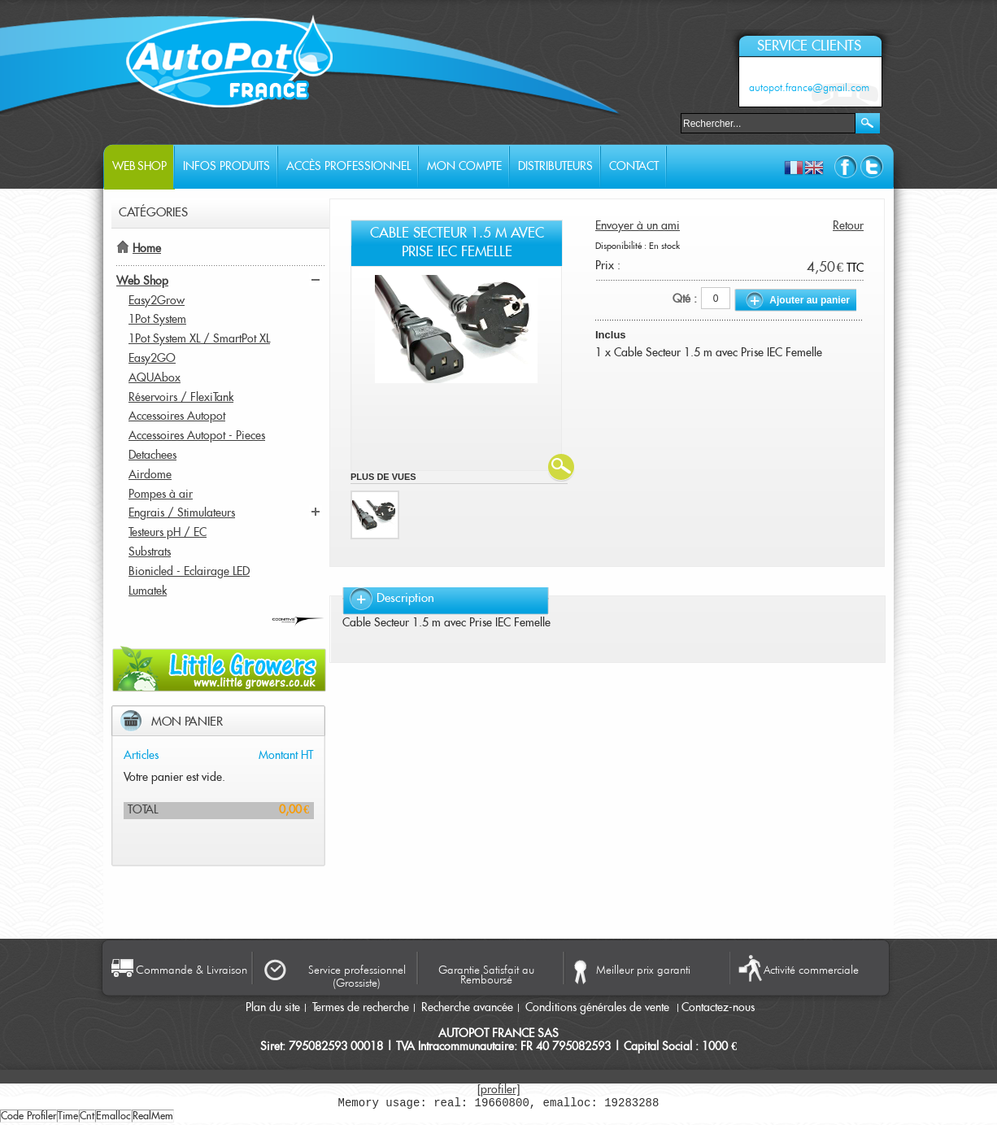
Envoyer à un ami (637, 226)
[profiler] (498, 1090)
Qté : (685, 299)
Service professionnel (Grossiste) (357, 976)
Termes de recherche (360, 1007)
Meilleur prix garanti (643, 969)
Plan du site (273, 1007)
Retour (848, 226)
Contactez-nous (718, 1007)
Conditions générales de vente (599, 1007)
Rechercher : (671, 121)
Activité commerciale (811, 969)
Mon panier (187, 722)
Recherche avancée (467, 1007)
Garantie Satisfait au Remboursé (486, 973)
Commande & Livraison (191, 969)
